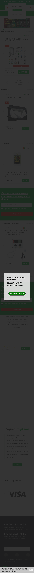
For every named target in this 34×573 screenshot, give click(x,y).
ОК (31, 570)
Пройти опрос (17, 293)
